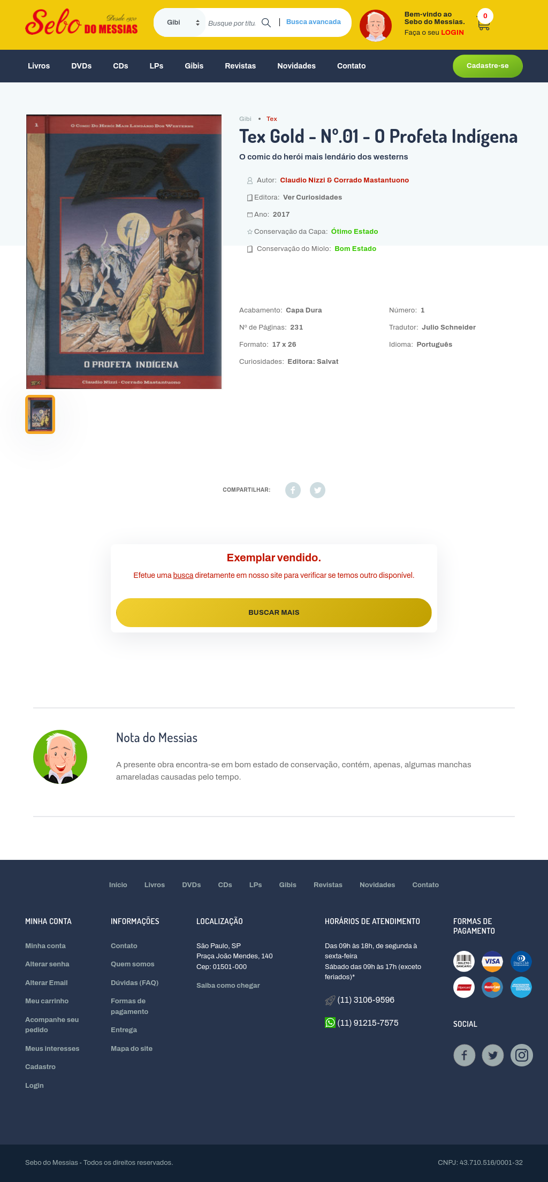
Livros (39, 66)
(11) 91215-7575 (362, 1022)
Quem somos (133, 964)
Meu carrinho (46, 1001)
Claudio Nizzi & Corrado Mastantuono (344, 180)
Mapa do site (132, 1049)
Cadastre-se (488, 66)
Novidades (296, 66)
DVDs (81, 66)
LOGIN (452, 32)
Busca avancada (313, 22)
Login (34, 1085)
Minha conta (45, 946)
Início (118, 885)
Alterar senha (47, 964)
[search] (234, 22)
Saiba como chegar (228, 985)
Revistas (240, 66)
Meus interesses (52, 1049)
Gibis (194, 66)
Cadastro (40, 1067)
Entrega (124, 1030)
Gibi (245, 119)
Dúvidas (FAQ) (135, 983)
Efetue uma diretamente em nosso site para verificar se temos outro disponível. (273, 575)
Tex (272, 119)
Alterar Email (46, 983)
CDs (120, 66)
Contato (351, 66)
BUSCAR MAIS (274, 612)
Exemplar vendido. (274, 557)
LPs (157, 66)
